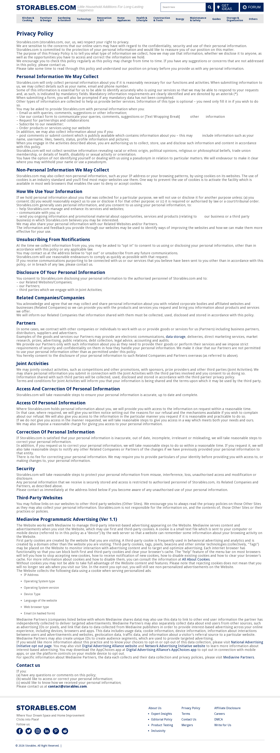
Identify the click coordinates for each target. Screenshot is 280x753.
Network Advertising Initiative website (175, 646)
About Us (154, 708)
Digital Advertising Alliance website (109, 646)
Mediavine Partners (238, 657)
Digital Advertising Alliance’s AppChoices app (161, 650)
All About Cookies (196, 559)
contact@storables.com (67, 686)
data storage (175, 337)
